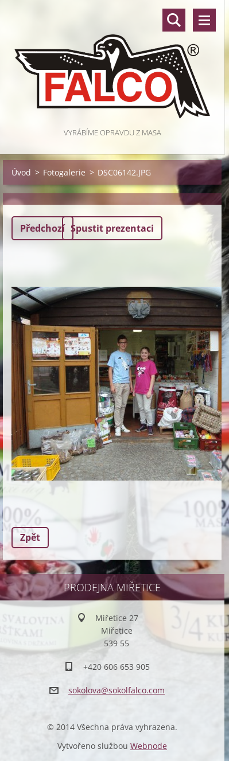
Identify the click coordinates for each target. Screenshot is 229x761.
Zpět (30, 537)
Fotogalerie (64, 172)
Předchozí (42, 228)
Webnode (148, 745)
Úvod (21, 172)
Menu (204, 20)
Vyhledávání (173, 20)
